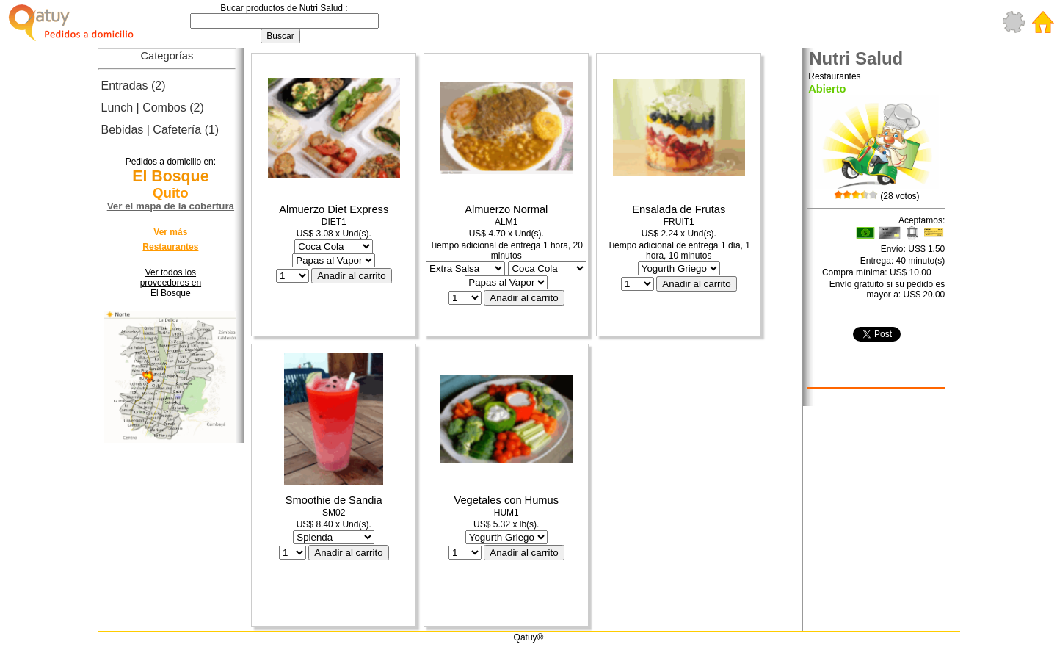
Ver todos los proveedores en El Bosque (170, 282)
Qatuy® (529, 637)
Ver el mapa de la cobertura (170, 206)
